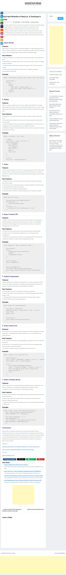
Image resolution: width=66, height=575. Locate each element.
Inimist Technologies (56, 146)
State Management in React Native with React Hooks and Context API (22, 480)
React (24, 22)
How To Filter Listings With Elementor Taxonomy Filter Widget (18, 449)
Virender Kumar (17, 22)
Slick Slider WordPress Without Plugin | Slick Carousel (55, 106)
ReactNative (27, 22)
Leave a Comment (35, 22)
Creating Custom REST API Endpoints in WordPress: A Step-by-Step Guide (20, 446)
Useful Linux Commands (55, 71)
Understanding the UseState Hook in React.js (16, 464)
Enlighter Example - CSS (55, 74)
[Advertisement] (23, 495)
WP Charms (62, 553)
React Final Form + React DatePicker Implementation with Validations (22, 471)
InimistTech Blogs (33, 3)
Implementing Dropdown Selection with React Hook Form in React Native (23, 475)
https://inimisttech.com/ (8, 455)
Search (51, 16)
